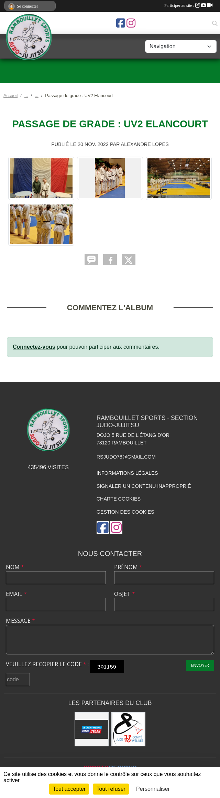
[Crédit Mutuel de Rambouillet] (92, 729)
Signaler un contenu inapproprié (144, 486)
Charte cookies (119, 499)
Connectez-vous (34, 347)
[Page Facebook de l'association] (120, 23)
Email (16, 594)
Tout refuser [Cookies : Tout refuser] (110, 789)
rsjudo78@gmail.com (126, 457)
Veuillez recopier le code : (47, 664)
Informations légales (127, 473)
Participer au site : (188, 5)
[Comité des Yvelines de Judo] (128, 729)
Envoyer (200, 665)
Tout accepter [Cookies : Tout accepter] (69, 789)
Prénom (128, 567)
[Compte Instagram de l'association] (130, 23)
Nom (15, 567)
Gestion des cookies (125, 512)
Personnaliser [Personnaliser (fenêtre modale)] (153, 789)
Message (20, 620)
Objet (124, 594)
